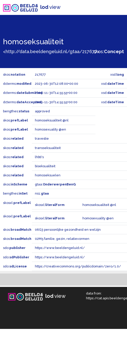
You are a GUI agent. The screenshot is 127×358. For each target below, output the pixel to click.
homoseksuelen (47, 175)
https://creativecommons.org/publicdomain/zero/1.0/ (78, 266)
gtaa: (55, 184)
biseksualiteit (45, 166)
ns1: (42, 193)
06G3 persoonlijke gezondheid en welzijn (68, 229)
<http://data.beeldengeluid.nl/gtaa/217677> (51, 51)
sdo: (14, 248)
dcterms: (17, 84)
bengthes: (16, 111)
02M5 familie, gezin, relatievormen (62, 239)
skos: (108, 51)
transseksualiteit (48, 148)
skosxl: (17, 203)
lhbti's (39, 157)
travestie (42, 138)
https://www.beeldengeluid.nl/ (60, 248)
